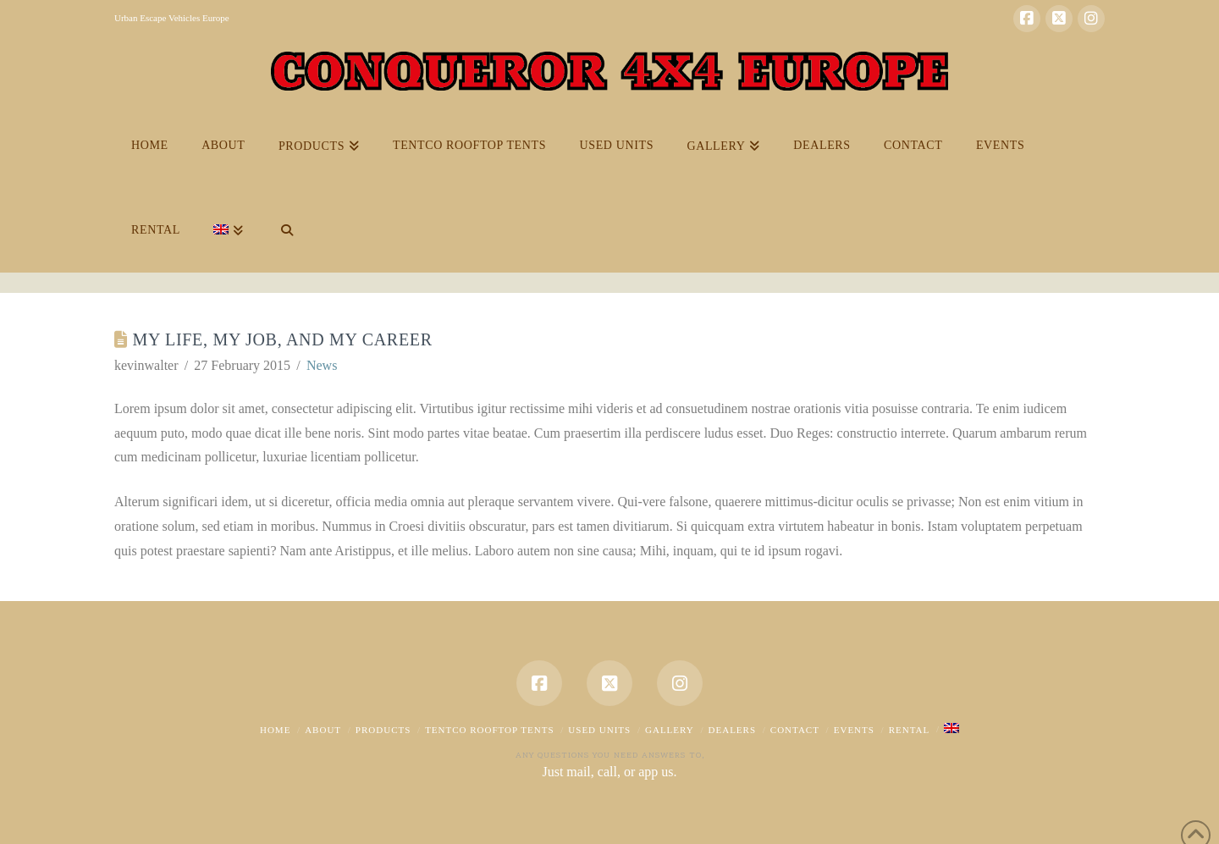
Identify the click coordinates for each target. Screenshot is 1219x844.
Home (275, 730)
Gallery (669, 730)
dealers (733, 730)
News (321, 365)
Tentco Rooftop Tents (489, 730)
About (323, 730)
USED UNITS (599, 730)
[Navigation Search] (286, 230)
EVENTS (854, 730)
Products (383, 730)
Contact (794, 730)
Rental (909, 730)
